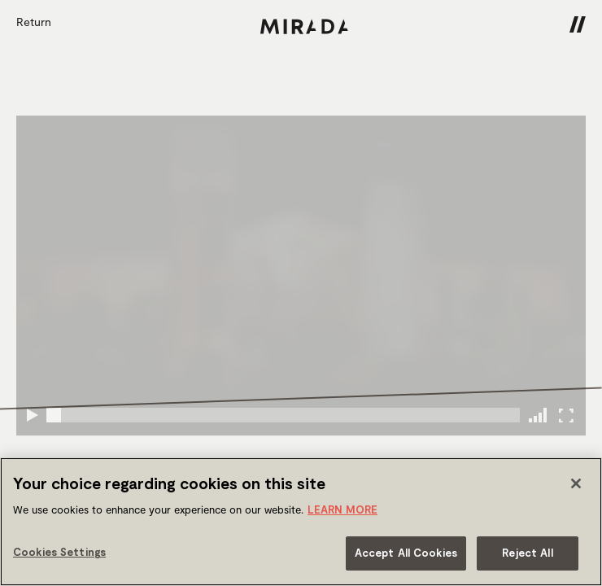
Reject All (527, 552)
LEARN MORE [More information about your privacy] (342, 509)
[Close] (576, 483)
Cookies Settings (59, 551)
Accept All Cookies (406, 552)
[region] (301, 521)
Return (33, 21)
